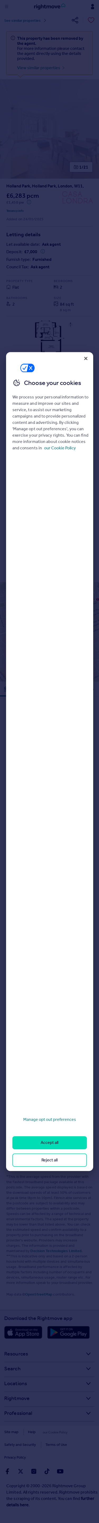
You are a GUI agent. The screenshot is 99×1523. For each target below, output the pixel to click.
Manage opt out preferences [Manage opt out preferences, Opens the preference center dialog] (49, 1119)
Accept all (49, 1142)
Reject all (49, 1159)
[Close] (86, 358)
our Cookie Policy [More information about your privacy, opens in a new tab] (60, 447)
